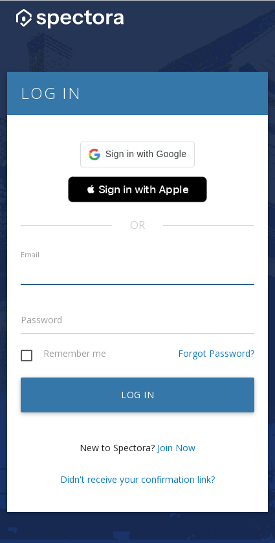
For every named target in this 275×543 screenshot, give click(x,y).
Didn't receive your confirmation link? (137, 479)
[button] (137, 154)
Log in (137, 395)
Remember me (74, 353)
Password (41, 320)
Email (30, 254)
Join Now (176, 448)
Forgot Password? (216, 353)
